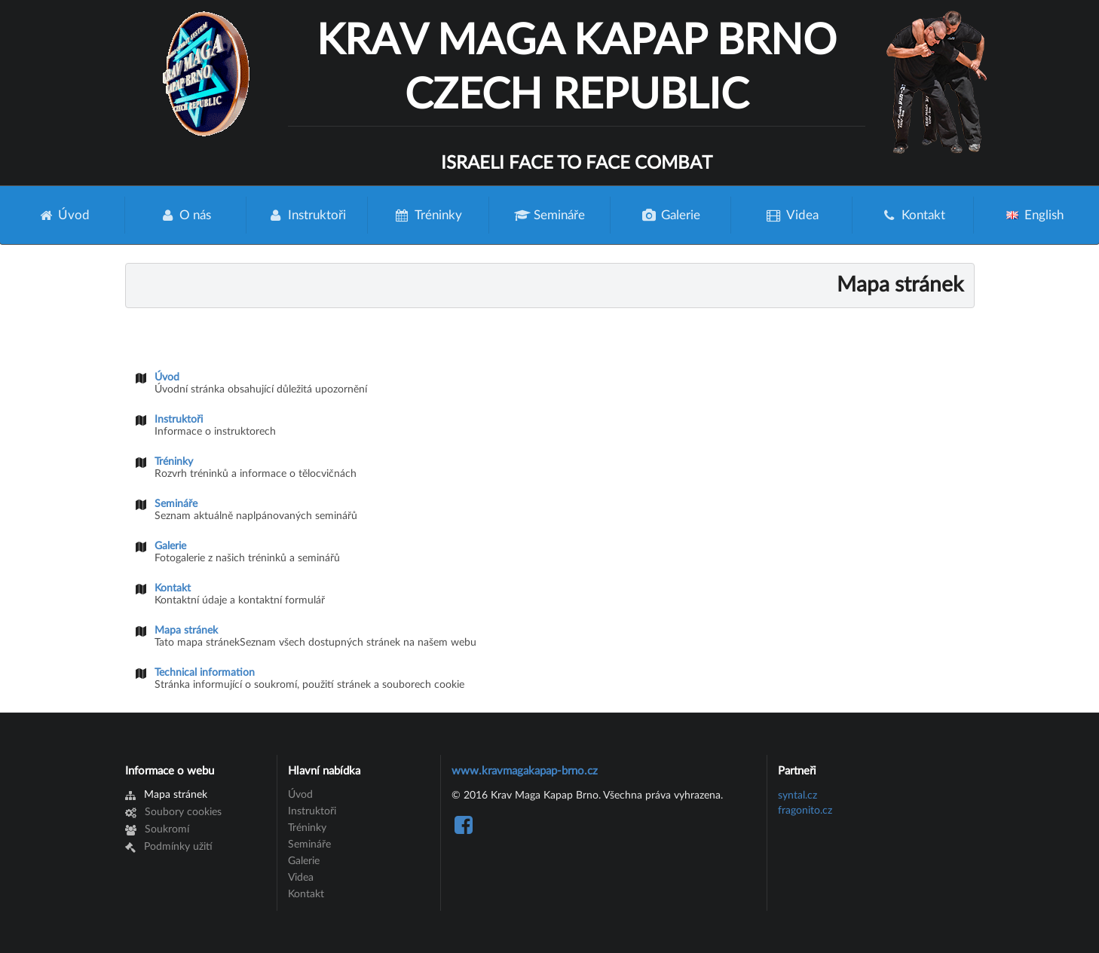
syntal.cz (797, 795)
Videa (792, 215)
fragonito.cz (805, 810)
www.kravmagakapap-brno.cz (525, 771)
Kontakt (913, 215)
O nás (185, 215)
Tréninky (427, 215)
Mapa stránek (186, 630)
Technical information (205, 672)
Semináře (549, 215)
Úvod (64, 215)
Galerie (670, 215)
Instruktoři (306, 215)
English (1035, 215)
